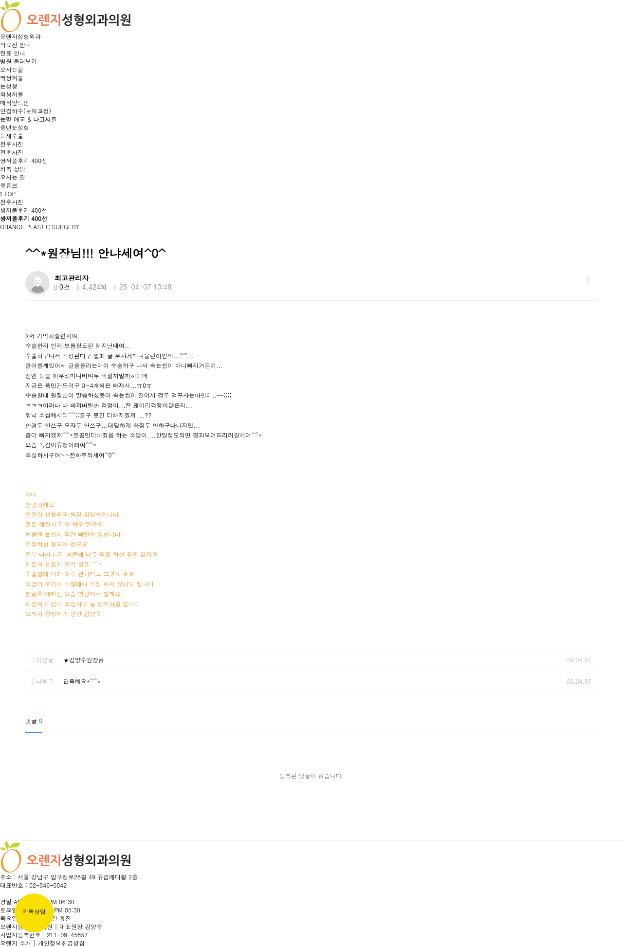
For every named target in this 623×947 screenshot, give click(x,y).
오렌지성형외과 (20, 36)
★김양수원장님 (83, 660)
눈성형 (9, 86)
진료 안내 (12, 53)
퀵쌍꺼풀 (11, 77)
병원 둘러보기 (18, 61)
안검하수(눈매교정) (25, 111)
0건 (62, 286)
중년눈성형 (14, 127)
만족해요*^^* (82, 681)
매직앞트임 (14, 102)
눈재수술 (11, 135)
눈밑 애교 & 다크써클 (28, 119)
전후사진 (11, 144)
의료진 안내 (15, 44)
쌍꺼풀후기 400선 (23, 160)
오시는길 (11, 69)
